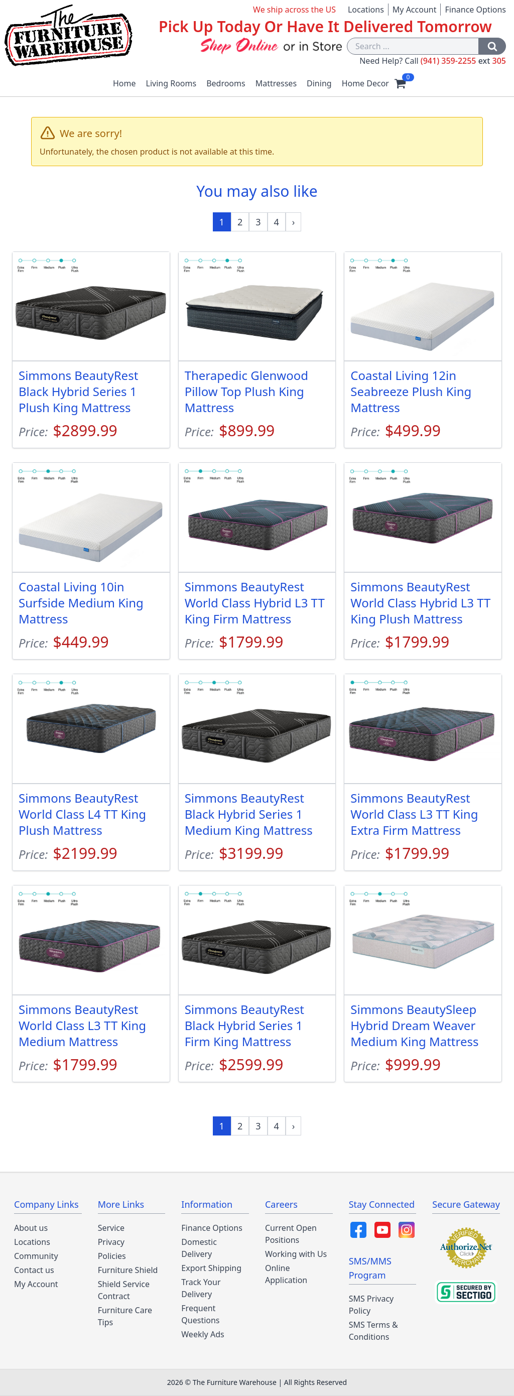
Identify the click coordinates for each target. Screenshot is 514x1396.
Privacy (111, 1241)
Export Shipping (211, 1268)
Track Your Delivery (200, 1288)
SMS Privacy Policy (371, 1304)
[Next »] (294, 221)
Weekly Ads (202, 1334)
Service (111, 1227)
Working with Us (296, 1253)
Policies (112, 1255)
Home (124, 83)
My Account (415, 9)
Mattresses (276, 83)
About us (31, 1227)
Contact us (34, 1270)
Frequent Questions (200, 1314)
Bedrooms (225, 83)
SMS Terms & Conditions (373, 1330)
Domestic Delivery (199, 1247)
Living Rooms (171, 83)
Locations (366, 9)
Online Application (286, 1274)
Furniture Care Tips (125, 1316)
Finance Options (475, 9)
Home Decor (365, 83)
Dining (319, 83)
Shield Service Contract (124, 1290)
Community (36, 1255)
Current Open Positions (291, 1233)
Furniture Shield (128, 1270)
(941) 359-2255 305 (463, 60)
